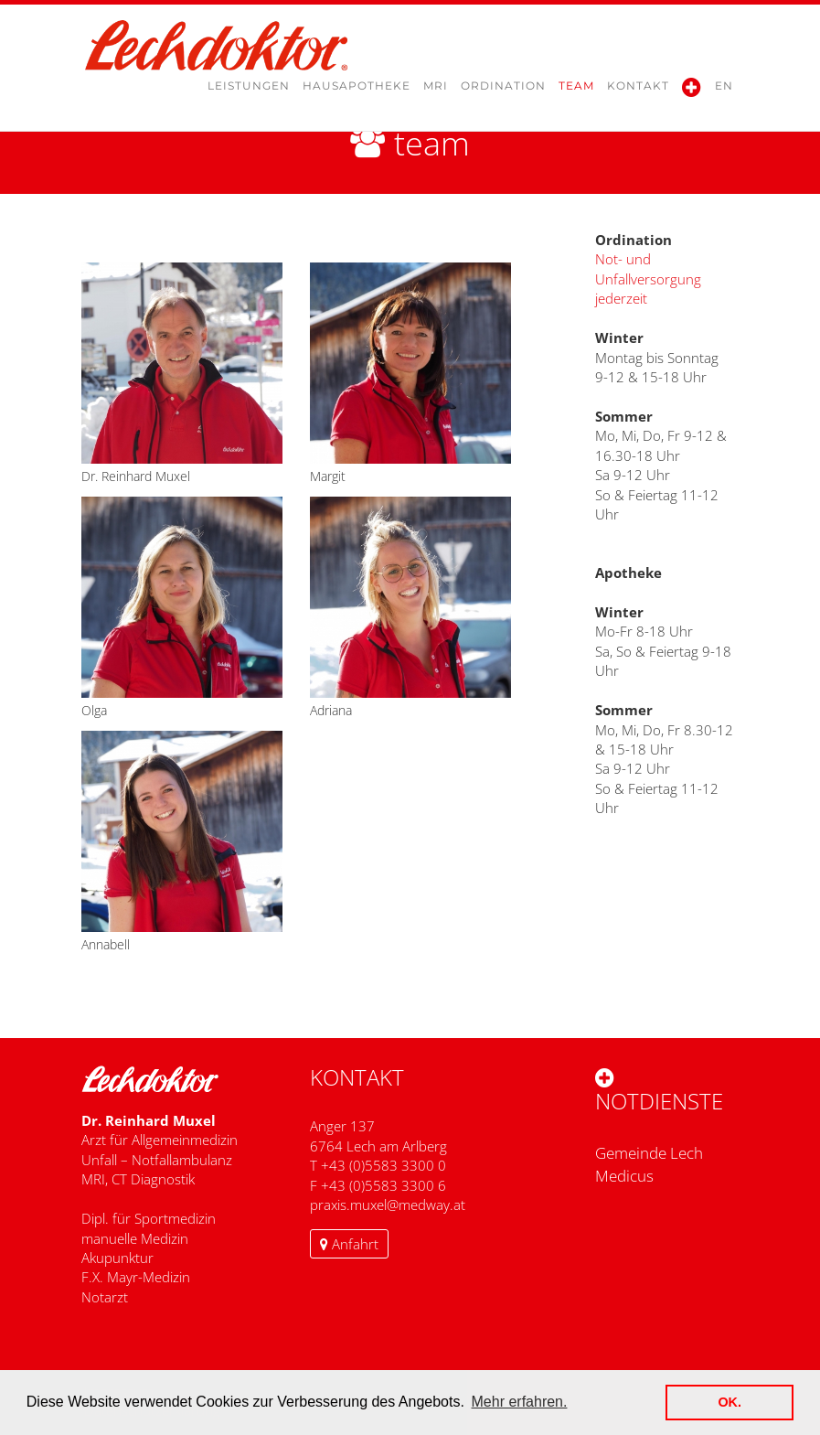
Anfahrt (349, 1244)
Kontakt (638, 92)
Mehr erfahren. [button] (520, 1401)
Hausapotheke (356, 92)
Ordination (503, 92)
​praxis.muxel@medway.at (387, 1204)
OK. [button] (729, 1402)
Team (576, 92)
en (724, 92)
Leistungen (249, 92)
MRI (435, 92)
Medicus (624, 1175)
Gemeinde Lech (649, 1152)
